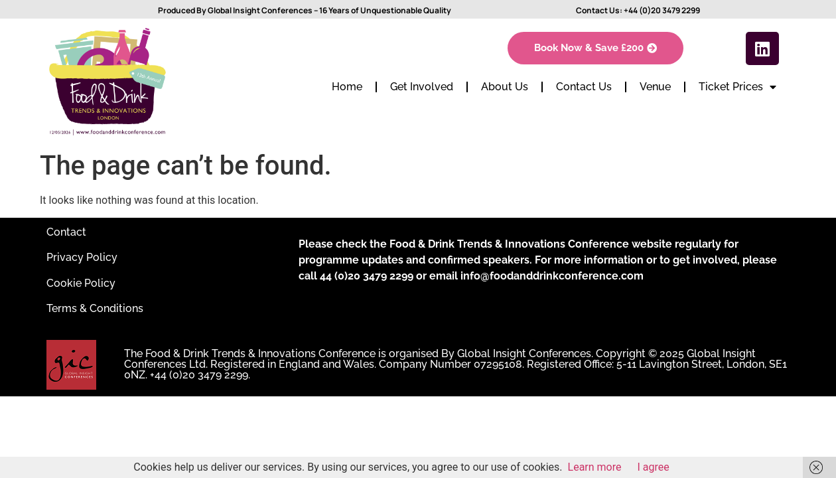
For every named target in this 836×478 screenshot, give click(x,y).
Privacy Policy (81, 257)
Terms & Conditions (94, 308)
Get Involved (421, 86)
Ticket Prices (737, 87)
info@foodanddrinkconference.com (552, 276)
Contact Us (584, 86)
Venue (655, 86)
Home (347, 86)
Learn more (595, 467)
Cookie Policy (80, 283)
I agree (653, 467)
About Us (504, 86)
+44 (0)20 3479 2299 (662, 10)
